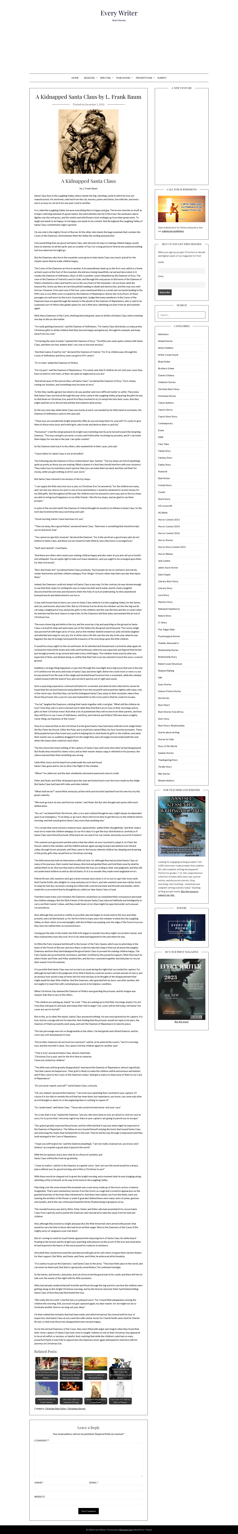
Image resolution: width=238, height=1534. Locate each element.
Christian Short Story (56, 1408)
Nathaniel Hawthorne (169, 608)
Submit (162, 77)
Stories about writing (168, 732)
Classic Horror (165, 409)
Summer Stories (166, 753)
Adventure (163, 334)
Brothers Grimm (166, 368)
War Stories (164, 773)
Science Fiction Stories (169, 691)
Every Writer (119, 12)
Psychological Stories (169, 636)
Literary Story (165, 588)
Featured (162, 471)
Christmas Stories (77, 1408)
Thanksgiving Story (168, 760)
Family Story (164, 450)
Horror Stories (165, 540)
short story (163, 718)
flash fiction (164, 478)
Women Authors (166, 780)
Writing (105, 77)
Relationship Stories (168, 650)
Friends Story (165, 485)
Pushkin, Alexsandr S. (168, 643)
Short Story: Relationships (171, 725)
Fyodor (161, 492)
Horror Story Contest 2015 (172, 547)
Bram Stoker (164, 361)
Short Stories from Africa (170, 711)
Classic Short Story (167, 416)
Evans (161, 430)
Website (39, 1496)
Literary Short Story (168, 581)
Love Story (163, 595)
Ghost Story (164, 499)
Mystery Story (165, 602)
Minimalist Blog (126, 1529)
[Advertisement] (119, 51)
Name (39, 1482)
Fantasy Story (165, 457)
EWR (160, 437)
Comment (41, 1440)
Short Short (164, 705)
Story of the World (167, 746)
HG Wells (163, 512)
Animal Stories (165, 341)
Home (75, 77)
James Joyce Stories (168, 567)
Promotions (144, 77)
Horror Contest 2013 (169, 519)
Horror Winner (165, 554)
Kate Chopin (164, 574)
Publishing (123, 77)
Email (93, 1482)
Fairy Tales (163, 444)
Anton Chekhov (165, 347)
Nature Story (164, 615)
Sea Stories (163, 698)
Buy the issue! (181, 991)
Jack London (164, 560)
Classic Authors (166, 402)
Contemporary (165, 423)
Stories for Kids (166, 739)
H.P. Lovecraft (165, 505)
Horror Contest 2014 (169, 526)
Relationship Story (167, 656)
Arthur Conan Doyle (168, 354)
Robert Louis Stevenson (170, 663)
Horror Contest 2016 (169, 533)
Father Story (164, 464)
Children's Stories (167, 382)
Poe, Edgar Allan (166, 629)
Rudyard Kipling (166, 670)
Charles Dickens (166, 375)
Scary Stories (164, 684)
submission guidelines (173, 231)
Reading (89, 77)
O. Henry (162, 622)
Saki (160, 677)
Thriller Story (165, 766)
